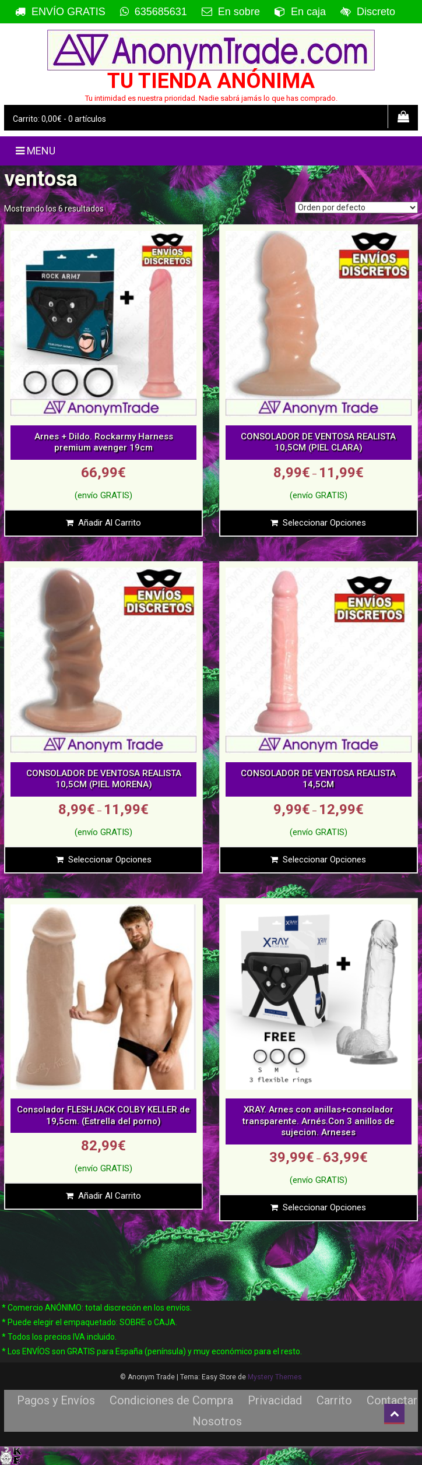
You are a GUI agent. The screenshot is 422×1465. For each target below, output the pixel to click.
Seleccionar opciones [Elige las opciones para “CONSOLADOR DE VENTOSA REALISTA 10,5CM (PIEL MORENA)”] (110, 859)
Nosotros (217, 1421)
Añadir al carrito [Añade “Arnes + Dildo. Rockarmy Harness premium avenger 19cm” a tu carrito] (109, 522)
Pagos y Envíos (56, 1400)
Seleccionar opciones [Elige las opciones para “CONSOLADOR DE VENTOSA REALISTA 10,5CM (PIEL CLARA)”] (324, 522)
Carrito (334, 1400)
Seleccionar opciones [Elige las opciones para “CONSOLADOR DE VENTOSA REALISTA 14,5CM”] (324, 859)
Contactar (392, 1400)
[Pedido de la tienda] (356, 207)
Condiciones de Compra (171, 1400)
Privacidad (275, 1400)
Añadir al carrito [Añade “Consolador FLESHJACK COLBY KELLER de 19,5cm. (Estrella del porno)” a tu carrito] (109, 1196)
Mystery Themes (275, 1377)
